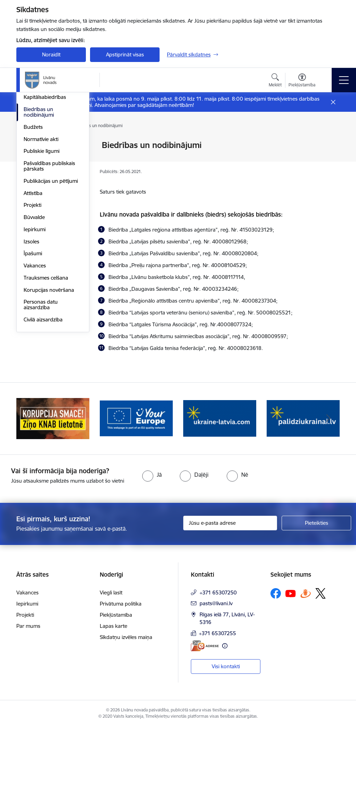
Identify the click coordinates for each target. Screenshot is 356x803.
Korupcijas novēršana (49, 392)
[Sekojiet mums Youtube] (290, 669)
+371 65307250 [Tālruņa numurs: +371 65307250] (218, 669)
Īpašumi (33, 355)
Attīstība (33, 295)
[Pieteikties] (316, 599)
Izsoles (31, 344)
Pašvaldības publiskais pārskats (49, 268)
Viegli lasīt (111, 669)
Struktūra (35, 157)
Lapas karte (113, 702)
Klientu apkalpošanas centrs (48, 172)
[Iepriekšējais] (27, 495)
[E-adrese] (205, 722)
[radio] (152, 551)
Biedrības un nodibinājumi (39, 214)
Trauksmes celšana (46, 380)
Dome (31, 145)
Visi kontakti (226, 743)
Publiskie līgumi (41, 253)
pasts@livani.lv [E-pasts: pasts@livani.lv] (216, 680)
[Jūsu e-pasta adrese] (230, 599)
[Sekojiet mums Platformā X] (320, 670)
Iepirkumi (35, 331)
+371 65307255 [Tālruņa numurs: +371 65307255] (217, 710)
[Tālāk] (328, 495)
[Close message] (333, 102)
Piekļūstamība (116, 691)
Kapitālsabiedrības (45, 199)
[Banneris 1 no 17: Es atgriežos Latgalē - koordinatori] (52, 494)
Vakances (35, 368)
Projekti (32, 307)
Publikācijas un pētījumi (51, 283)
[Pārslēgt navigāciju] (344, 80)
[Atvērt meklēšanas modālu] (275, 81)
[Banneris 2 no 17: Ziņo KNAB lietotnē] (136, 494)
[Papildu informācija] (224, 722)
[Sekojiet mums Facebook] (275, 670)
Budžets (33, 229)
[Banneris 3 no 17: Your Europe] (219, 494)
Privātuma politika (120, 680)
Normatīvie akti (41, 241)
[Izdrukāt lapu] (330, 142)
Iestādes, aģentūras (47, 187)
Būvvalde (34, 319)
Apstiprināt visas (125, 54)
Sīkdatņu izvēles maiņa (126, 713)
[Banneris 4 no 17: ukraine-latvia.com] (303, 494)
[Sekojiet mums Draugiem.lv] (305, 669)
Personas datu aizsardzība (41, 407)
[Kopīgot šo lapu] (330, 159)
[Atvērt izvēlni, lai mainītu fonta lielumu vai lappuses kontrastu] (302, 81)
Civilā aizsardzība (43, 422)
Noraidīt (51, 54)
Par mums (28, 702)
